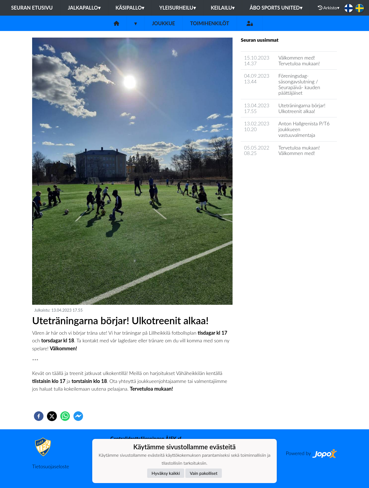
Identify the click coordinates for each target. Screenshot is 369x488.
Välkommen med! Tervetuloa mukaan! (299, 60)
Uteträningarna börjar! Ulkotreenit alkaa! (301, 108)
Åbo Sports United (276, 8)
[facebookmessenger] (78, 416)
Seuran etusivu (32, 8)
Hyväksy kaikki (166, 473)
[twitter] (52, 416)
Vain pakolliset (203, 473)
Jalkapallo (84, 8)
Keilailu (223, 8)
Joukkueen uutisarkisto (269, 168)
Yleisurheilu (177, 8)
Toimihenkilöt (209, 23)
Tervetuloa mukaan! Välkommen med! (299, 150)
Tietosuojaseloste (50, 466)
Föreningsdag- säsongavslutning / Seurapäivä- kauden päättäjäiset (299, 84)
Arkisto (328, 7)
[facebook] (39, 416)
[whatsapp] (65, 416)
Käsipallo (130, 8)
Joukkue (163, 23)
